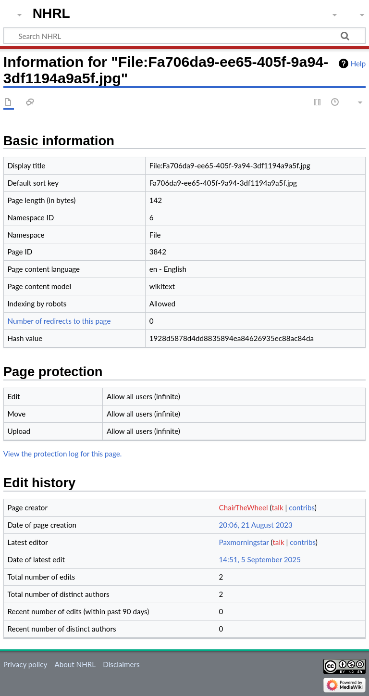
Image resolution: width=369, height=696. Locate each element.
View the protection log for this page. (62, 453)
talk (277, 507)
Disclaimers (121, 664)
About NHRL (75, 664)
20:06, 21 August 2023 (256, 524)
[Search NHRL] (184, 35)
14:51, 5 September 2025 (260, 559)
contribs (301, 507)
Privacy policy (25, 664)
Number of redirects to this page (59, 320)
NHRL (51, 13)
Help (358, 63)
